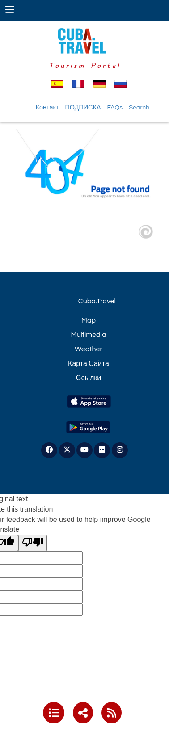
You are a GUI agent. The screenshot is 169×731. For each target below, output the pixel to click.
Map (88, 320)
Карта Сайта (88, 363)
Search (139, 107)
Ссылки (88, 378)
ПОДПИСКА (83, 107)
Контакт (47, 107)
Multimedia (88, 334)
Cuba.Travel (97, 301)
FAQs (115, 107)
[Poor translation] (32, 543)
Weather (88, 349)
